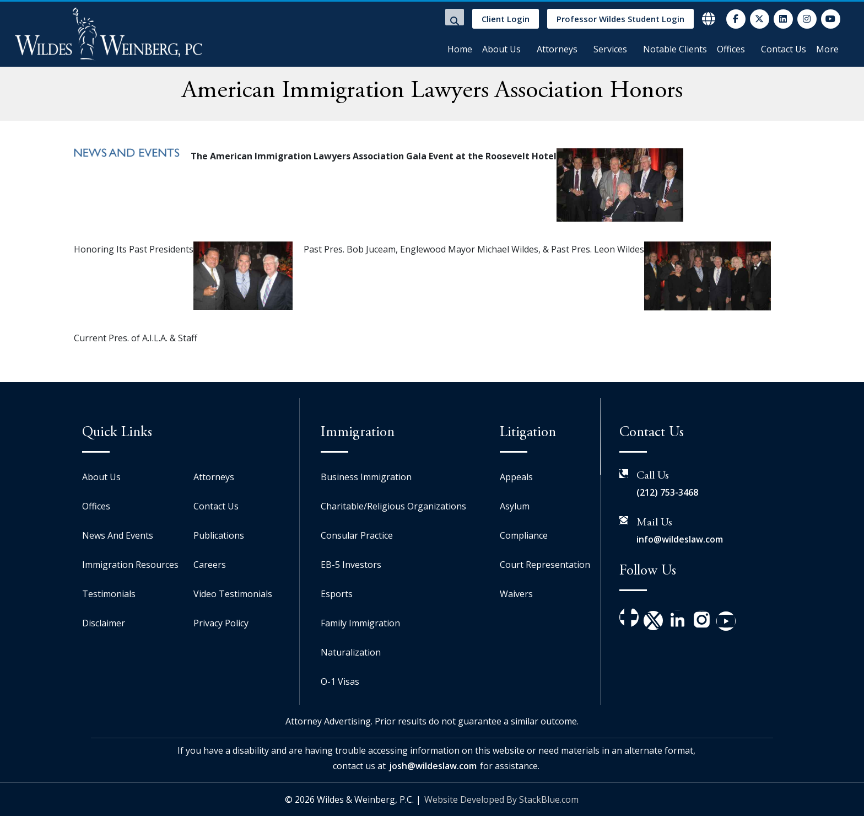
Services (610, 49)
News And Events (117, 535)
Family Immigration (360, 623)
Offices (731, 49)
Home (459, 49)
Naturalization (351, 652)
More (827, 49)
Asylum (515, 506)
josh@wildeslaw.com (433, 766)
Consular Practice (357, 535)
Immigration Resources (130, 565)
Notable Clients (675, 49)
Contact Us (783, 49)
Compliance (524, 535)
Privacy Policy (221, 623)
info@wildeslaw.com (679, 539)
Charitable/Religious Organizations (393, 506)
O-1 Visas (340, 681)
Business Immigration (366, 477)
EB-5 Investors (351, 565)
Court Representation (545, 565)
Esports (337, 594)
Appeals (516, 477)
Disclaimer (103, 623)
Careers (209, 565)
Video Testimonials (232, 594)
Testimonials (109, 594)
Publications (218, 535)
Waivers (516, 594)
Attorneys (557, 49)
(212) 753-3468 (667, 492)
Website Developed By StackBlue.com (501, 799)
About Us (501, 49)
